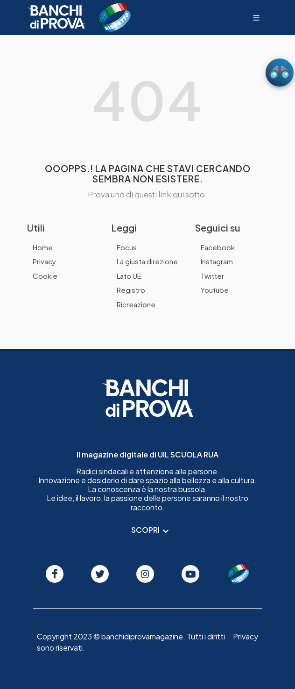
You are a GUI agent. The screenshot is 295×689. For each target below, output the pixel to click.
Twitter (212, 275)
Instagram (217, 261)
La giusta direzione (147, 261)
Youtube (215, 289)
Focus (127, 247)
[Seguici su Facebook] (54, 574)
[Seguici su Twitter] (100, 574)
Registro (131, 289)
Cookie (45, 275)
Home (43, 247)
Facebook (218, 247)
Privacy (44, 261)
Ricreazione (136, 304)
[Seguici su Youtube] (190, 574)
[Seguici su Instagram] (145, 574)
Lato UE (129, 275)
